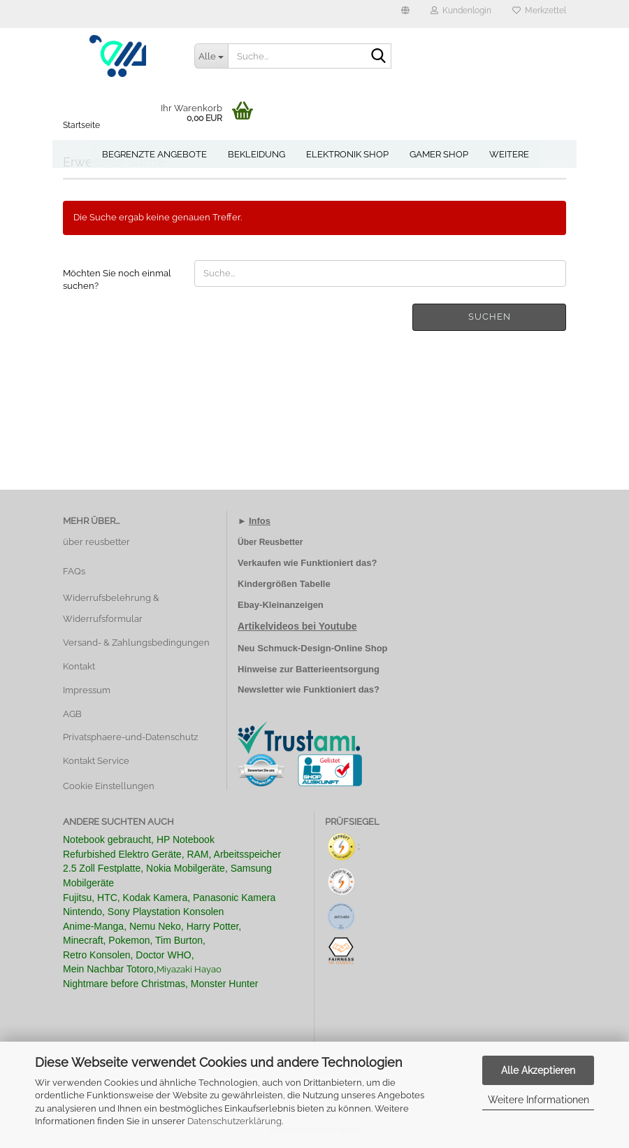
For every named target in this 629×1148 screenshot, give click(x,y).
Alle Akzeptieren (538, 1070)
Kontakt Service (96, 761)
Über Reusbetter (270, 542)
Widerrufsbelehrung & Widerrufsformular (111, 608)
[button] (405, 14)
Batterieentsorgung (337, 669)
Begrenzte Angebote (154, 154)
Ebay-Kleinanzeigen (281, 605)
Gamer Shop (439, 154)
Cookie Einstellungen (108, 786)
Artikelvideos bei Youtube (297, 626)
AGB (72, 714)
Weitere (509, 154)
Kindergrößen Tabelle (284, 584)
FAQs (74, 571)
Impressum (86, 690)
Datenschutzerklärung (234, 1121)
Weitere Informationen (538, 1099)
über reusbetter (96, 542)
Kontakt (79, 666)
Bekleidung (256, 154)
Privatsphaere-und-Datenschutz (130, 737)
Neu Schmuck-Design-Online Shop (313, 648)
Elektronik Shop (347, 154)
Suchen (489, 316)
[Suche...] (211, 56)
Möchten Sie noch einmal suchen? (117, 280)
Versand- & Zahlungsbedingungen (136, 642)
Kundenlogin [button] (461, 10)
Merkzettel (539, 10)
